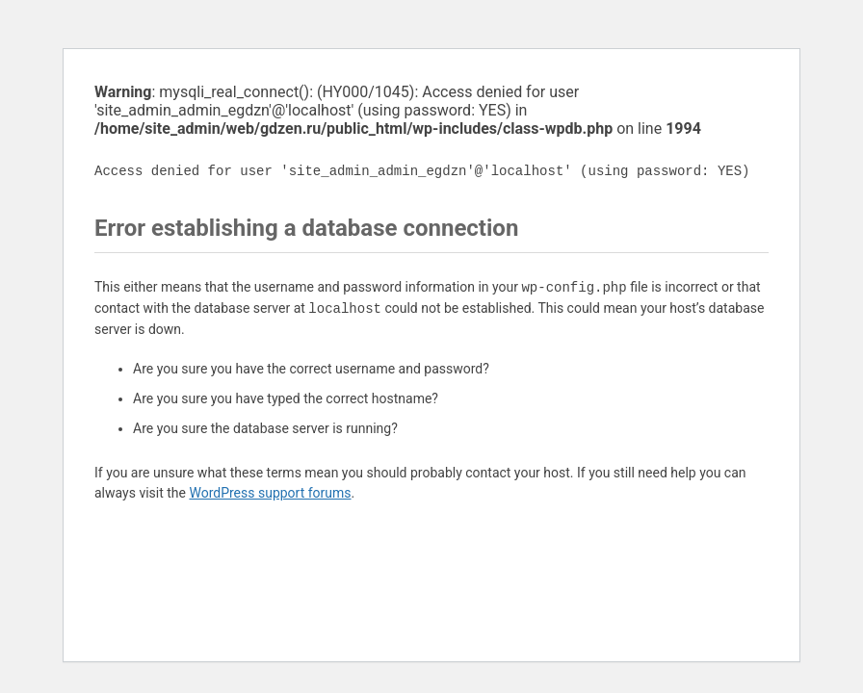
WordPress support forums (270, 492)
